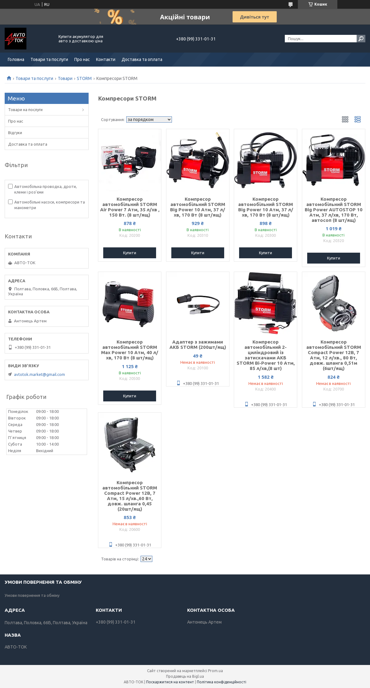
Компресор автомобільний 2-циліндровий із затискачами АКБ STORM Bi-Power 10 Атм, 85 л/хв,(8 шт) (266, 355)
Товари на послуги (25, 109)
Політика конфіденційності (221, 682)
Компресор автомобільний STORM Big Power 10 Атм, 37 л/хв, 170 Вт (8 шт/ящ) (197, 207)
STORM (84, 78)
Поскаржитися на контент (170, 682)
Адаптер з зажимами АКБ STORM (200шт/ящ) (197, 344)
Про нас (82, 59)
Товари (65, 78)
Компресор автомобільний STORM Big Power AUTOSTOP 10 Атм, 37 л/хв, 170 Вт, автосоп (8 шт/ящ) (334, 209)
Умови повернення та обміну (32, 595)
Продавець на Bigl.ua (185, 676)
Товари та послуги (49, 59)
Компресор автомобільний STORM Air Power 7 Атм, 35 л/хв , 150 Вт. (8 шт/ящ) (130, 207)
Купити (129, 252)
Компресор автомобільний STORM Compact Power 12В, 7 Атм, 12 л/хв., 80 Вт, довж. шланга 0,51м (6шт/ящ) (333, 355)
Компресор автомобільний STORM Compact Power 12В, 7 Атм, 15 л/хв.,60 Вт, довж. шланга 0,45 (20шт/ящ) (129, 496)
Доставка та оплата (142, 59)
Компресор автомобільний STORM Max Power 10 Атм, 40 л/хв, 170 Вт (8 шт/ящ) (129, 349)
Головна (16, 59)
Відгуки (15, 132)
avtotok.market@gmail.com (39, 374)
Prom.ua (215, 671)
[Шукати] (361, 38)
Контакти (105, 59)
